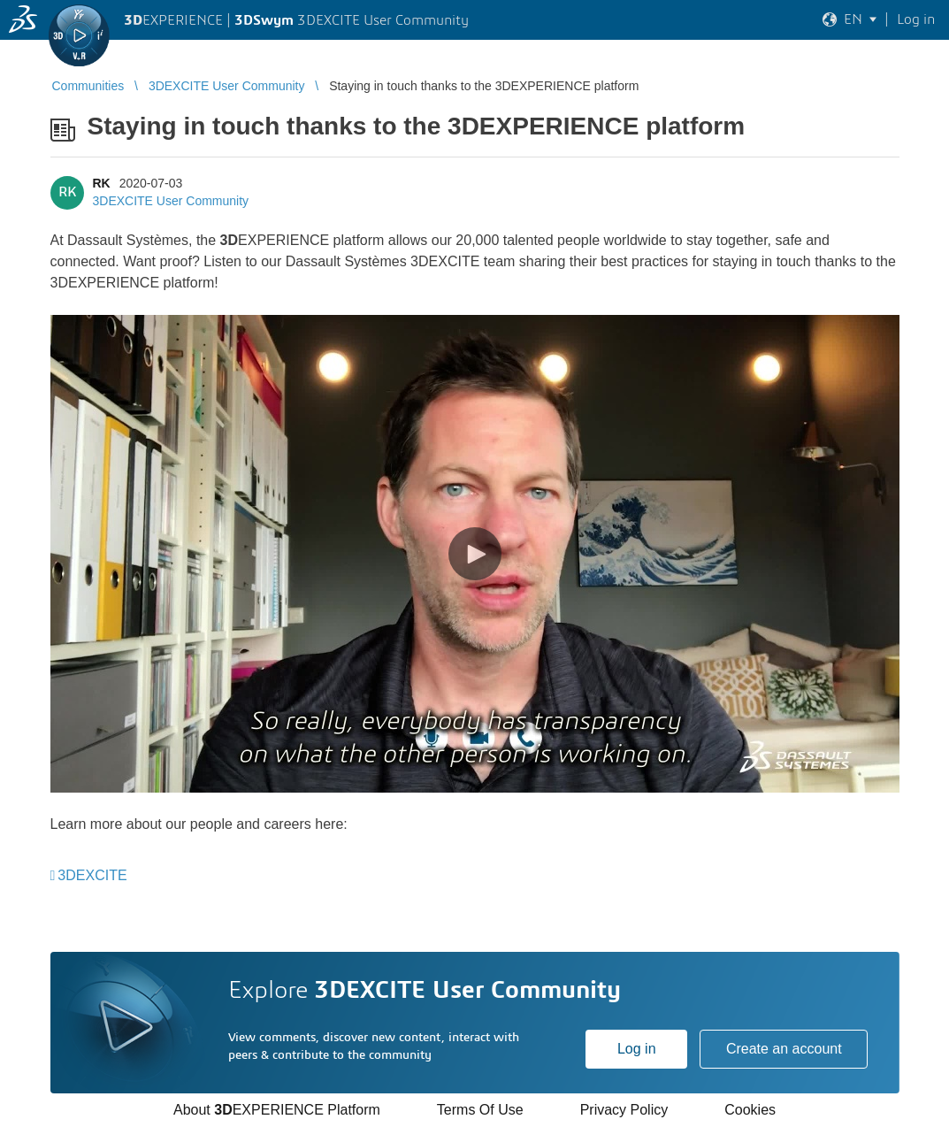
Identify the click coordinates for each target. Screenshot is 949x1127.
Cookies (750, 1109)
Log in (636, 1048)
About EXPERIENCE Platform (276, 1109)
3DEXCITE (91, 875)
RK (102, 183)
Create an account (784, 1048)
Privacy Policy (624, 1109)
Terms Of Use (480, 1109)
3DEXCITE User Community (171, 201)
